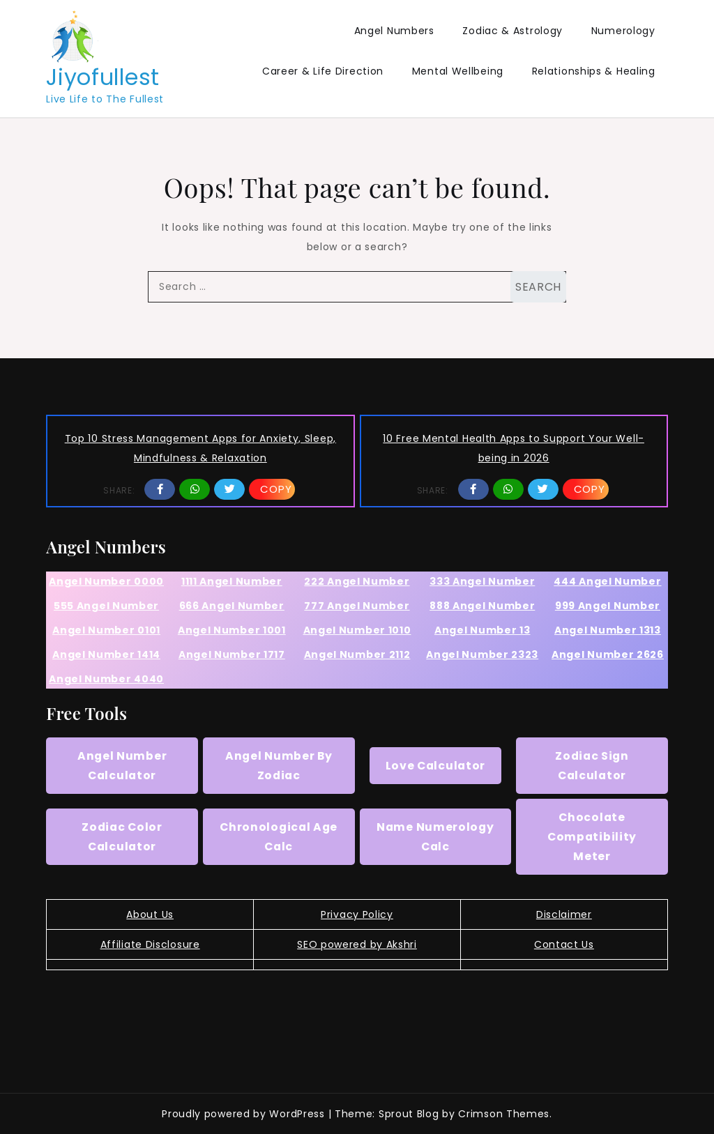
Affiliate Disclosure (150, 944)
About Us (150, 914)
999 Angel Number (607, 606)
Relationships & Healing (593, 71)
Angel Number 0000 (106, 581)
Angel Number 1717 (231, 654)
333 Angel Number (482, 581)
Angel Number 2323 (482, 654)
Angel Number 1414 (106, 654)
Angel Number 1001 (232, 630)
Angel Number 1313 (607, 630)
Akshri (401, 944)
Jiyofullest (103, 77)
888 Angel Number (482, 606)
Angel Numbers (394, 31)
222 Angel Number (356, 581)
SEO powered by (341, 944)
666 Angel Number (231, 606)
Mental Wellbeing (457, 71)
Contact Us (564, 944)
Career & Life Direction (322, 71)
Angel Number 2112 (357, 654)
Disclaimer (564, 914)
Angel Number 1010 (357, 630)
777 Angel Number (356, 606)
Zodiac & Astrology (512, 31)
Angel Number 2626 (608, 654)
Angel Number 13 (482, 630)
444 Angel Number (607, 581)
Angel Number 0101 (106, 630)
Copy (275, 489)
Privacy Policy (357, 914)
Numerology (623, 31)
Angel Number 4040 (106, 679)
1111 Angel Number (231, 581)
